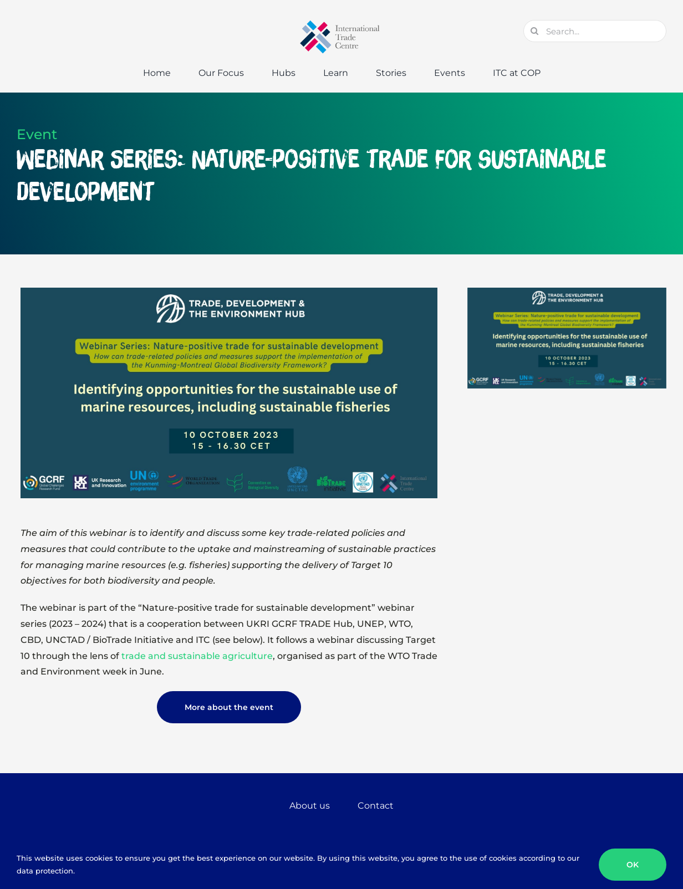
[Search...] (594, 31)
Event (37, 134)
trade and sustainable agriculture (197, 656)
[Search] (534, 31)
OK (632, 865)
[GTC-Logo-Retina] (341, 24)
